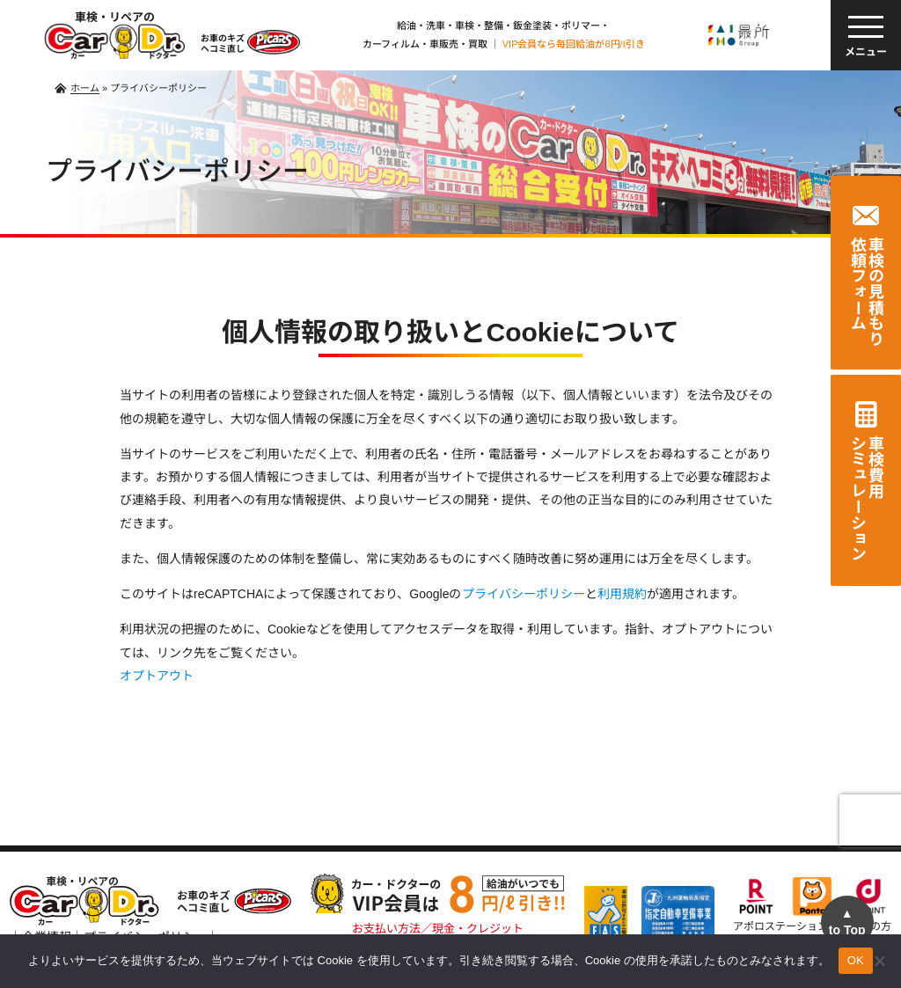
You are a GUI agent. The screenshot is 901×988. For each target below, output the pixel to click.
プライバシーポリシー (523, 594)
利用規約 (622, 594)
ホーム (84, 88)
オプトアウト (157, 676)
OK (855, 960)
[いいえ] (879, 961)
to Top (847, 921)
